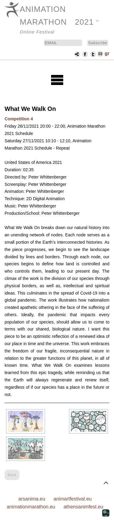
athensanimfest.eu (83, 506)
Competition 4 (19, 118)
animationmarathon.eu (31, 506)
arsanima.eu (32, 498)
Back (12, 474)
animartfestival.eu (73, 498)
